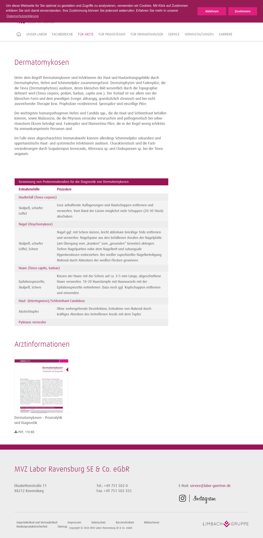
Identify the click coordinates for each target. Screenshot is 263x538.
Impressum (74, 522)
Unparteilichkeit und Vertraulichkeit (36, 522)
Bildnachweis (151, 522)
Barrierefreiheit (125, 522)
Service (174, 34)
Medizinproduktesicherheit (31, 526)
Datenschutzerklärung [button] (23, 16)
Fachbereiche (62, 34)
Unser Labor (36, 34)
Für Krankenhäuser (147, 34)
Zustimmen (243, 11)
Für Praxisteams (112, 34)
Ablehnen (212, 11)
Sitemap (62, 526)
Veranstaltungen (199, 34)
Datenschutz (98, 522)
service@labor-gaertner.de (210, 486)
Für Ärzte (85, 34)
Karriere (225, 34)
